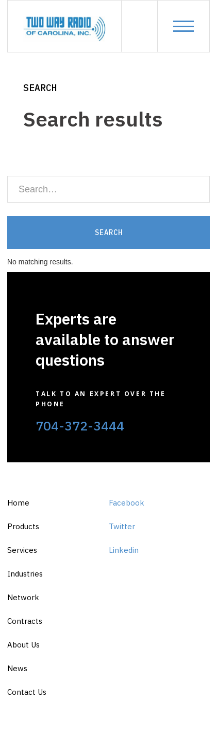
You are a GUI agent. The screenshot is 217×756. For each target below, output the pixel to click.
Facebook (126, 503)
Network (23, 597)
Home (18, 503)
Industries (25, 574)
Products (23, 526)
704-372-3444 (80, 425)
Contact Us (26, 692)
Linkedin (124, 550)
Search (40, 88)
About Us (23, 645)
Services (22, 550)
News (17, 668)
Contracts (24, 621)
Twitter (122, 526)
